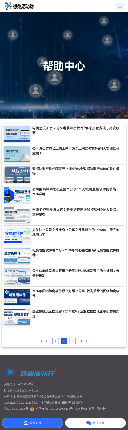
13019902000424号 (61, 408)
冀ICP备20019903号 (16, 408)
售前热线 (32, 423)
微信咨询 (95, 423)
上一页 (44, 340)
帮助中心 (102, 408)
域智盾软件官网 (84, 408)
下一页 (84, 340)
